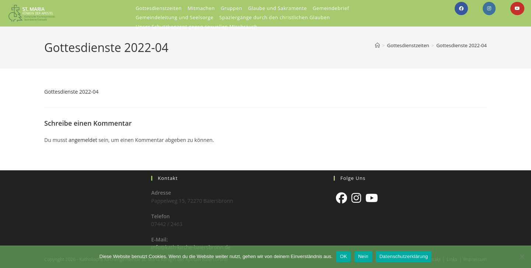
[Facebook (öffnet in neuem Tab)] (461, 8)
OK (343, 256)
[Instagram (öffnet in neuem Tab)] (489, 8)
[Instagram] (356, 198)
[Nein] (521, 256)
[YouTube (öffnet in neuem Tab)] (517, 8)
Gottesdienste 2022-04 (461, 45)
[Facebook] (341, 198)
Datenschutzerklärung (403, 256)
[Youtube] (371, 198)
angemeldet (83, 139)
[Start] (377, 45)
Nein (363, 256)
